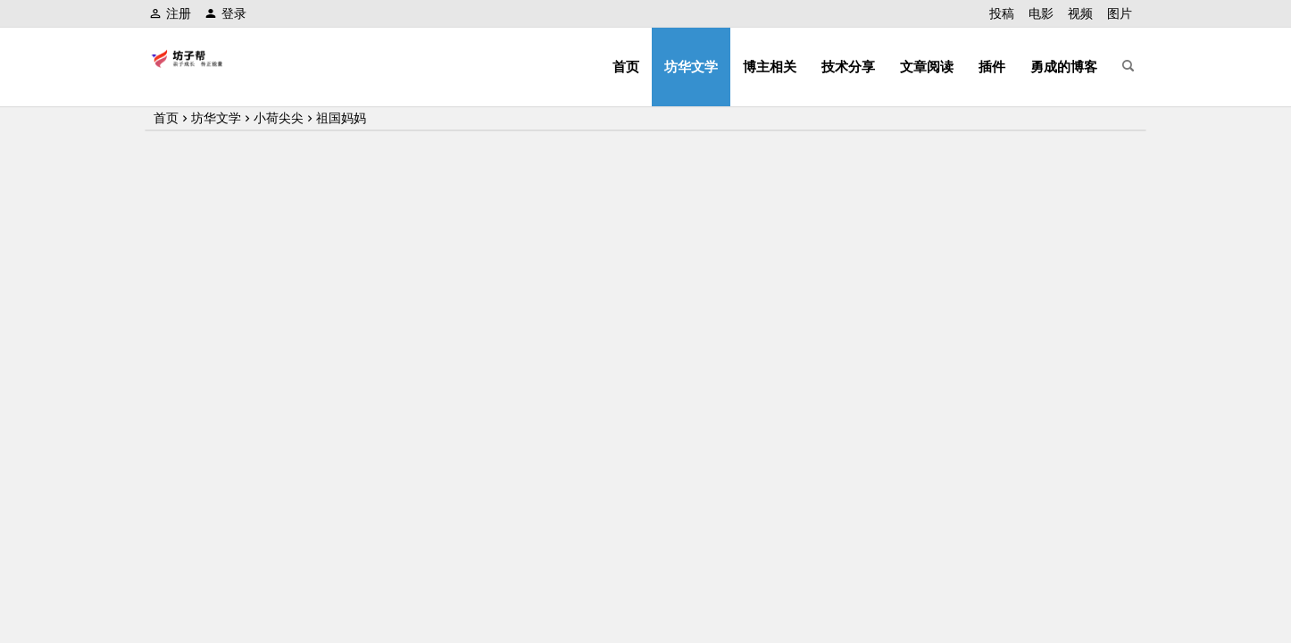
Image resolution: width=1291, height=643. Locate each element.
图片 (1119, 13)
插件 (992, 66)
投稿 (1001, 13)
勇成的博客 (1063, 66)
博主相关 (769, 66)
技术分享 (848, 66)
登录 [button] (225, 13)
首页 (625, 66)
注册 (170, 13)
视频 (1080, 13)
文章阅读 (927, 66)
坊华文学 (691, 66)
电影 (1041, 13)
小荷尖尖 (279, 118)
